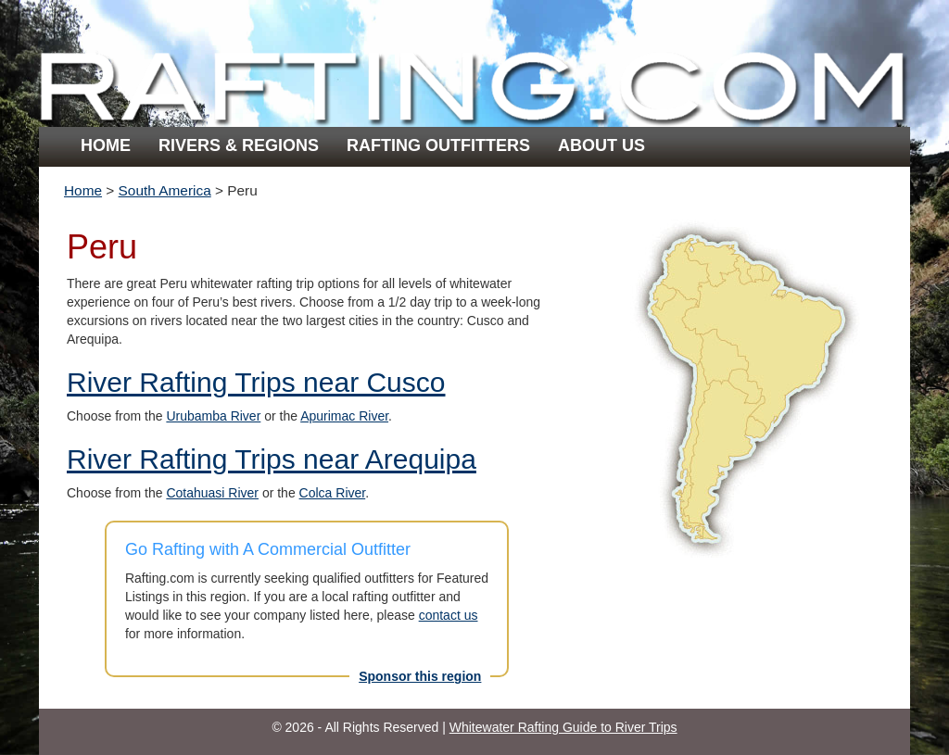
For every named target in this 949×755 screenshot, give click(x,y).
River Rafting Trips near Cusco (256, 382)
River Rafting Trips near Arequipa (271, 459)
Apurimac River (344, 416)
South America (165, 190)
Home (106, 145)
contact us (448, 615)
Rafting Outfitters (438, 145)
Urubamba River (213, 416)
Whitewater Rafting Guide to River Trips (563, 727)
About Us (601, 145)
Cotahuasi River (212, 492)
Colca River (332, 492)
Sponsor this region (420, 676)
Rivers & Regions (238, 145)
